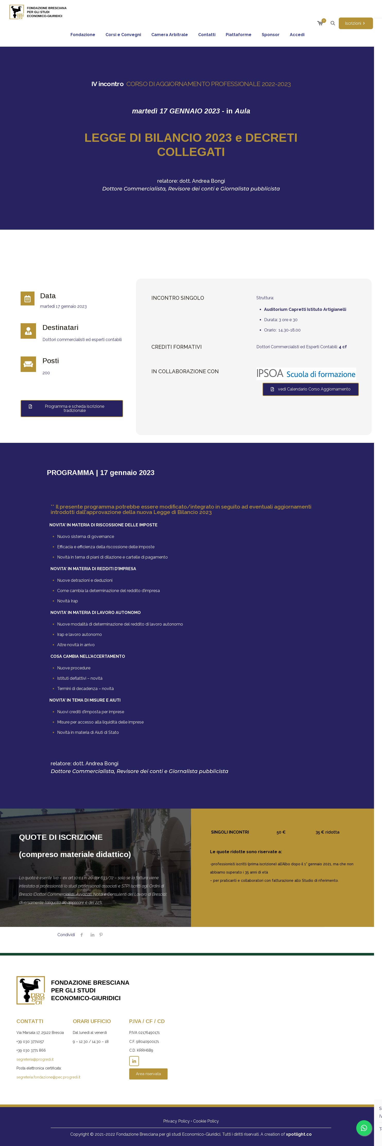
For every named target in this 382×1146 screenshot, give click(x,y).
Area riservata (148, 1074)
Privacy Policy (176, 1121)
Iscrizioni (356, 23)
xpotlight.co (299, 1134)
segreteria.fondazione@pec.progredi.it (48, 1077)
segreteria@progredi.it (35, 1059)
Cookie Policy (206, 1121)
